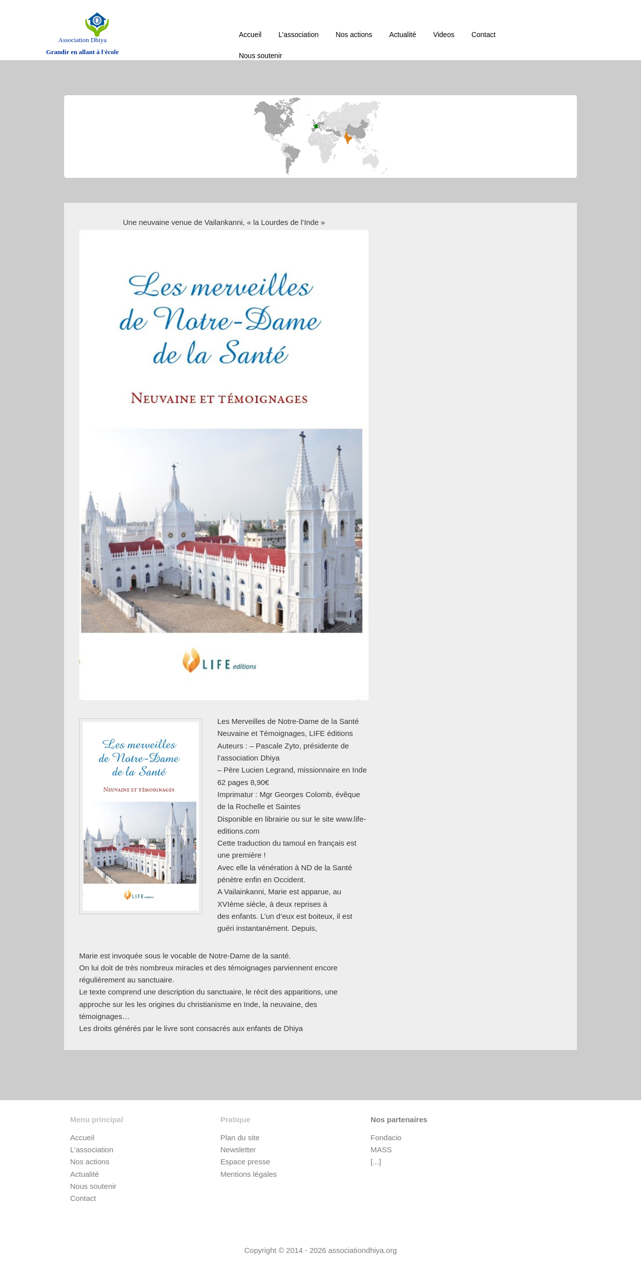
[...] (376, 1161)
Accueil (250, 35)
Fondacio (386, 1137)
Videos (444, 35)
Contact (483, 35)
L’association (298, 35)
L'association (91, 1149)
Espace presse (245, 1161)
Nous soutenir (260, 56)
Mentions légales (248, 1174)
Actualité (402, 35)
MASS (381, 1149)
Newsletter (238, 1149)
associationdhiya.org (363, 1250)
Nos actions (354, 35)
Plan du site (239, 1137)
